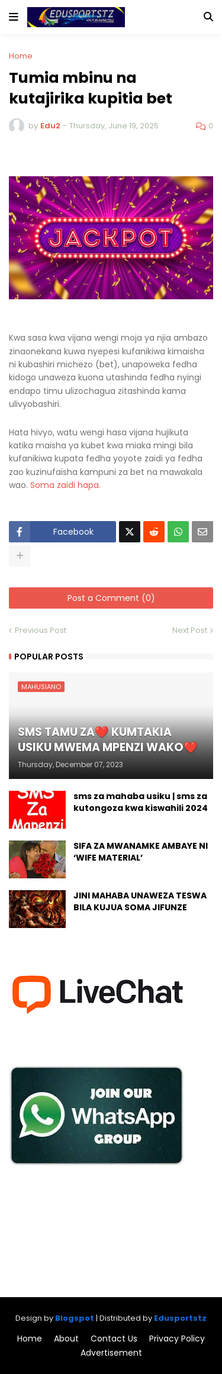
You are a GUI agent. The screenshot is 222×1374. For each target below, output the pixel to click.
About (66, 1338)
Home (21, 56)
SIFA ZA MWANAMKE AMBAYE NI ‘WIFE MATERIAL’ (140, 852)
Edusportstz (180, 1318)
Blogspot (74, 1318)
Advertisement (111, 1353)
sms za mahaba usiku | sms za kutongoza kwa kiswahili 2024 (140, 802)
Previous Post (40, 630)
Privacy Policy (177, 1338)
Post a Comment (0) (111, 598)
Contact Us (114, 1338)
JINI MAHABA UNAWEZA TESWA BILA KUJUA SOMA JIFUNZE (140, 901)
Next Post (189, 630)
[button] (13, 17)
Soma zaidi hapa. (66, 485)
